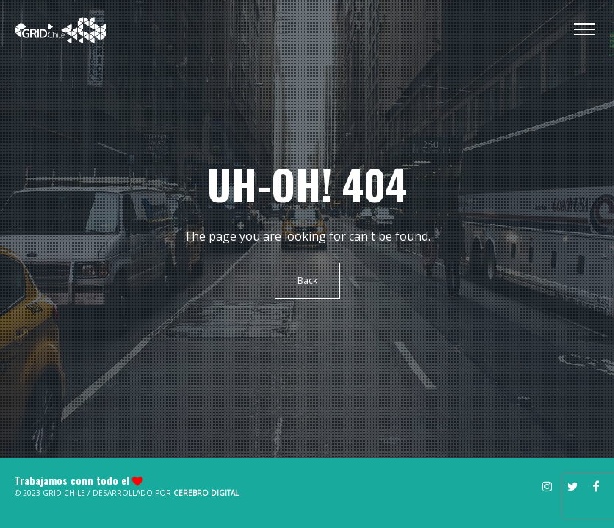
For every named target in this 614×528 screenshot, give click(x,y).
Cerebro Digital (206, 493)
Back (307, 280)
